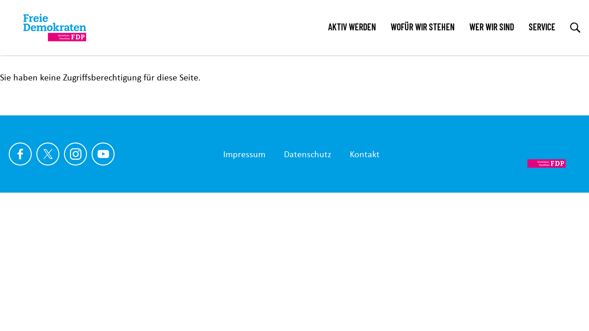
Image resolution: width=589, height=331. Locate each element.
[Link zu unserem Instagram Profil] (75, 154)
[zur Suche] (575, 28)
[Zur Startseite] (534, 154)
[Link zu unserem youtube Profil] (103, 154)
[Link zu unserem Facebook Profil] (20, 154)
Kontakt (365, 154)
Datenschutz (307, 154)
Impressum (244, 154)
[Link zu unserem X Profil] (47, 154)
